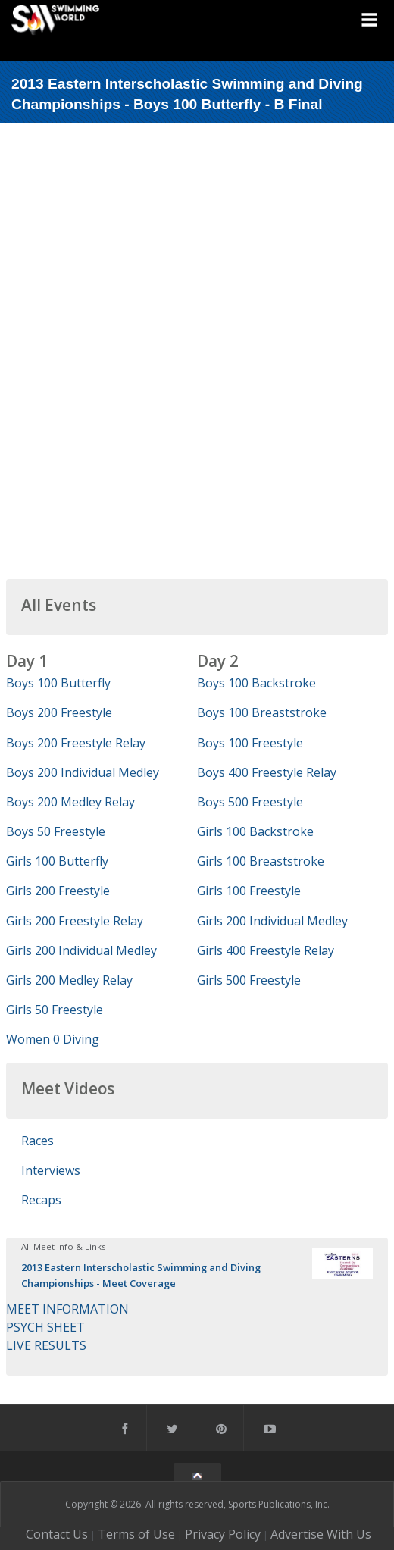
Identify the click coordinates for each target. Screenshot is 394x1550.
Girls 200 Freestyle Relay (74, 921)
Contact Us (57, 1534)
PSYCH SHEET (45, 1327)
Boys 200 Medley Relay (70, 802)
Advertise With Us (320, 1534)
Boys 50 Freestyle (55, 831)
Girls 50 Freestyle (54, 1009)
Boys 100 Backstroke (256, 683)
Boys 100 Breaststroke (262, 712)
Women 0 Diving (52, 1039)
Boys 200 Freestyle (59, 712)
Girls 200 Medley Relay (69, 980)
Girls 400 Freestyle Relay (265, 950)
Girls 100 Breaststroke (260, 861)
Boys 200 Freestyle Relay (75, 742)
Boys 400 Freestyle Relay (266, 772)
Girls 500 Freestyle (249, 980)
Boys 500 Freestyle (250, 802)
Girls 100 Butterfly (57, 861)
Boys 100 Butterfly (58, 683)
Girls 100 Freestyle (249, 890)
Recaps (41, 1199)
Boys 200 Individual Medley (82, 772)
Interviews (50, 1170)
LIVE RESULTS (46, 1345)
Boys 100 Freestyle (250, 742)
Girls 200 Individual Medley (81, 950)
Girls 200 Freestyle (58, 890)
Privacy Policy (223, 1534)
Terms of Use (136, 1534)
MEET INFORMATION (67, 1309)
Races (37, 1140)
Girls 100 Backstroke (255, 831)
